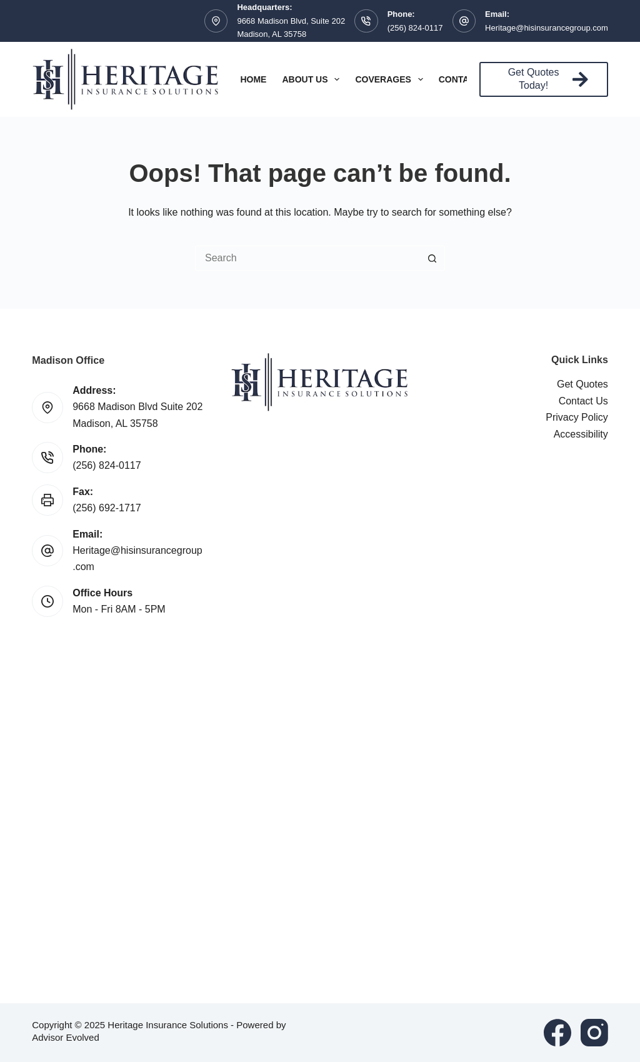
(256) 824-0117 (415, 28)
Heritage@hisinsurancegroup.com (546, 28)
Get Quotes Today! (548, 79)
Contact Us (583, 401)
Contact (468, 79)
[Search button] (432, 258)
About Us (313, 79)
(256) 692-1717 (106, 508)
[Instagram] (594, 1032)
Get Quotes (582, 384)
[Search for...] (307, 258)
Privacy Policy (577, 417)
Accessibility (581, 434)
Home (253, 79)
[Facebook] (557, 1032)
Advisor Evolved (65, 1037)
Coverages (391, 79)
